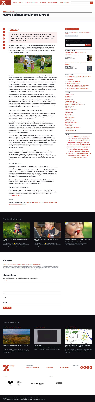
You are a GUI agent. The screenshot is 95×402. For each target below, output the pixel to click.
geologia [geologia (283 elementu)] (69, 146)
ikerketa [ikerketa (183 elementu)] (84, 146)
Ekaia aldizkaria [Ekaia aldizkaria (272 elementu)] (76, 142)
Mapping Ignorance (70, 327)
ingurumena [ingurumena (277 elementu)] (76, 148)
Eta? (66, 111)
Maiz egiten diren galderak (71, 122)
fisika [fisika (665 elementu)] (82, 144)
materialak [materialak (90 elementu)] (78, 151)
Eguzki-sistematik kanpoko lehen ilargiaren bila (77, 88)
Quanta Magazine (69, 124)
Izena (4, 293)
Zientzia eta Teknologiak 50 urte (72, 102)
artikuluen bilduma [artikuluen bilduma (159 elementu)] (78, 138)
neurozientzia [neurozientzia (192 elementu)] (80, 153)
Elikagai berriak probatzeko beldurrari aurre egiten (78, 239)
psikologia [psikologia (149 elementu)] (76, 155)
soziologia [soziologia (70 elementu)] (80, 155)
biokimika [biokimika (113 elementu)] (81, 140)
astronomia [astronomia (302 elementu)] (70, 140)
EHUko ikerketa (12, 11)
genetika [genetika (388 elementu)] (87, 144)
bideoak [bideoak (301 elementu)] (76, 140)
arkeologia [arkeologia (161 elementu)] (71, 138)
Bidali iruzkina (7, 307)
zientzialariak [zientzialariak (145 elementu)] (79, 157)
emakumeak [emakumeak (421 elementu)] (71, 144)
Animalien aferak (69, 94)
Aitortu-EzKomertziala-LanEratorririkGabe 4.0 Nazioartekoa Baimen (26, 399)
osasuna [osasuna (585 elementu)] (87, 153)
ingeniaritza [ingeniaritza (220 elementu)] (69, 148)
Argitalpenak (68, 96)
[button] (4, 29)
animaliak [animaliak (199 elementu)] (76, 136)
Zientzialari (67, 129)
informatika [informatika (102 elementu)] (88, 146)
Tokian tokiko (68, 125)
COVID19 (67, 98)
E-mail (4, 297)
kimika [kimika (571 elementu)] (85, 148)
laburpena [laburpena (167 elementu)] (75, 149)
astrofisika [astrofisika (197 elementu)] (86, 138)
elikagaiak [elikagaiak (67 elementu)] (87, 142)
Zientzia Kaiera (49, 367)
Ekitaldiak (67, 107)
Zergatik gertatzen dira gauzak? (72, 127)
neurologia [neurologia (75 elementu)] (75, 153)
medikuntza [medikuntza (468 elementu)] (84, 151)
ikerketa (71, 35)
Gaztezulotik (68, 114)
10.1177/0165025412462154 (15, 195)
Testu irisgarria (13, 29)
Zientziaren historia (69, 130)
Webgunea (5, 302)
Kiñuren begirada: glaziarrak (73, 83)
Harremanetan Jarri (64, 367)
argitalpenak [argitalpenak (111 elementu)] (87, 136)
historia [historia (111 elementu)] (73, 146)
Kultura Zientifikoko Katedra (32, 367)
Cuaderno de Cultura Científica (12, 327)
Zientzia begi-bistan (69, 101)
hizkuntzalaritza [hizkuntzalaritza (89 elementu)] (78, 146)
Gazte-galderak (68, 112)
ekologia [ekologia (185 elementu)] (83, 142)
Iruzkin (4, 280)
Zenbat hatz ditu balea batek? (73, 81)
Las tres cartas (38, 345)
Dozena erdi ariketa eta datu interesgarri (74, 104)
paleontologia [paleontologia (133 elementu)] (71, 155)
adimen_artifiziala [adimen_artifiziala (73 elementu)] (71, 136)
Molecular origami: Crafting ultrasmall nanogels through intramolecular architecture (77, 346)
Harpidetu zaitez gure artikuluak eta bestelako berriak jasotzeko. (77, 41)
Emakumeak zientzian (70, 109)
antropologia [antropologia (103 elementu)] (81, 136)
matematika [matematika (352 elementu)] (72, 151)
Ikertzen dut (67, 119)
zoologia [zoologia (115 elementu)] (84, 157)
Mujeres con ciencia (39, 327)
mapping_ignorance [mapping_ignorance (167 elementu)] (83, 149)
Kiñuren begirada (69, 120)
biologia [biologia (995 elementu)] (86, 140)
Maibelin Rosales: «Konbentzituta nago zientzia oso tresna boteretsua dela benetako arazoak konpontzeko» (79, 78)
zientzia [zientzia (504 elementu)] (73, 157)
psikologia (76, 35)
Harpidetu (88, 44)
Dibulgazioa (5, 11)
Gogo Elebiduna (68, 116)
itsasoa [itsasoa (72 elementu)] (81, 148)
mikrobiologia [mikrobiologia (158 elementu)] (69, 153)
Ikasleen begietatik (69, 117)
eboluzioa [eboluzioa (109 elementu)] (70, 142)
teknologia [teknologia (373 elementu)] (85, 155)
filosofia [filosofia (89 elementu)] (77, 144)
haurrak (67, 35)
